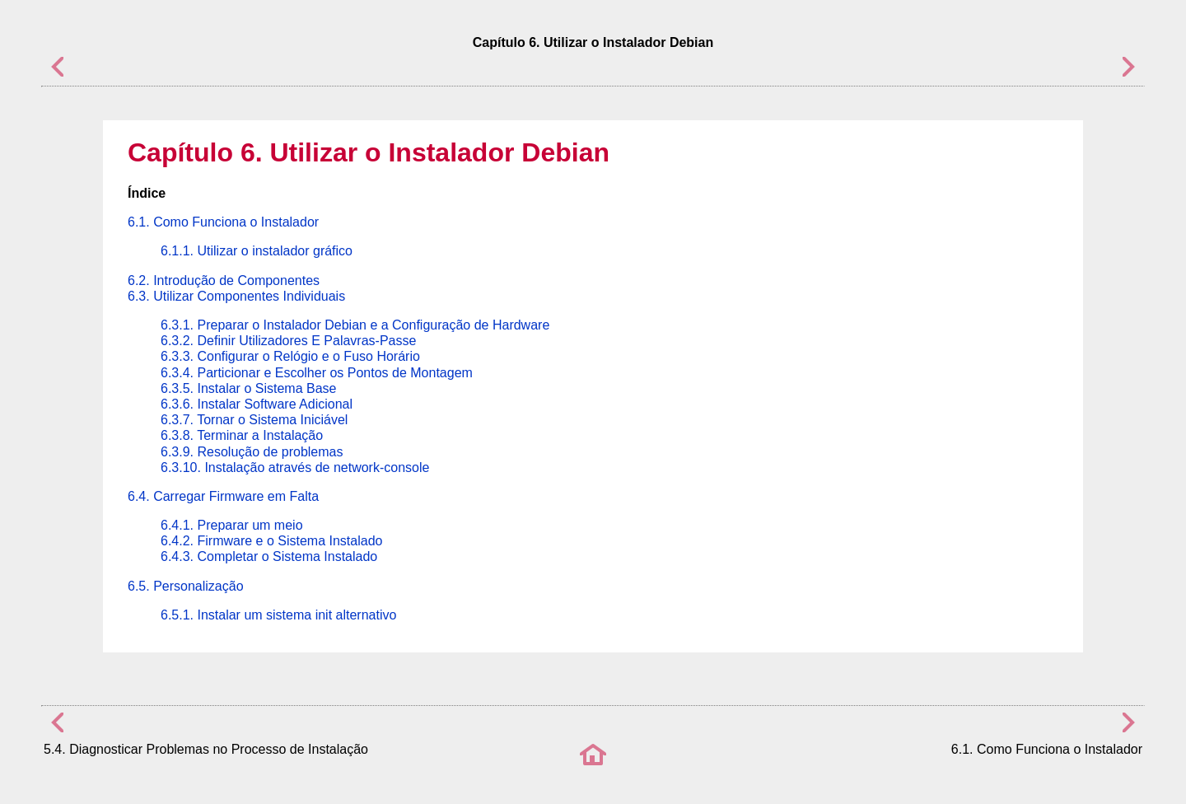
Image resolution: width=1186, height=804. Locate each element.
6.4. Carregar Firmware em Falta (223, 496)
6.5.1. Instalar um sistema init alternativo (278, 615)
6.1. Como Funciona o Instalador (223, 222)
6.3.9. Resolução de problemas (252, 452)
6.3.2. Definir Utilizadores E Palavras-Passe (288, 341)
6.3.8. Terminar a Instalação (242, 435)
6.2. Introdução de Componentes (224, 280)
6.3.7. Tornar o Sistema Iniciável (254, 420)
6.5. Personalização (186, 586)
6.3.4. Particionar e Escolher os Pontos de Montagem (317, 373)
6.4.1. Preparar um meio (232, 525)
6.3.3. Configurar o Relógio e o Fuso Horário (290, 356)
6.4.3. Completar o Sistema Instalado (269, 556)
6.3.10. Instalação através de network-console (295, 467)
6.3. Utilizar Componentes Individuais (236, 296)
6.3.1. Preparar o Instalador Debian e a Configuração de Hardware (355, 325)
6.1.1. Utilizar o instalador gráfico (257, 251)
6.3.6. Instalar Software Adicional (257, 404)
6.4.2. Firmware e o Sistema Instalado (271, 541)
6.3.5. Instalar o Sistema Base (248, 388)
